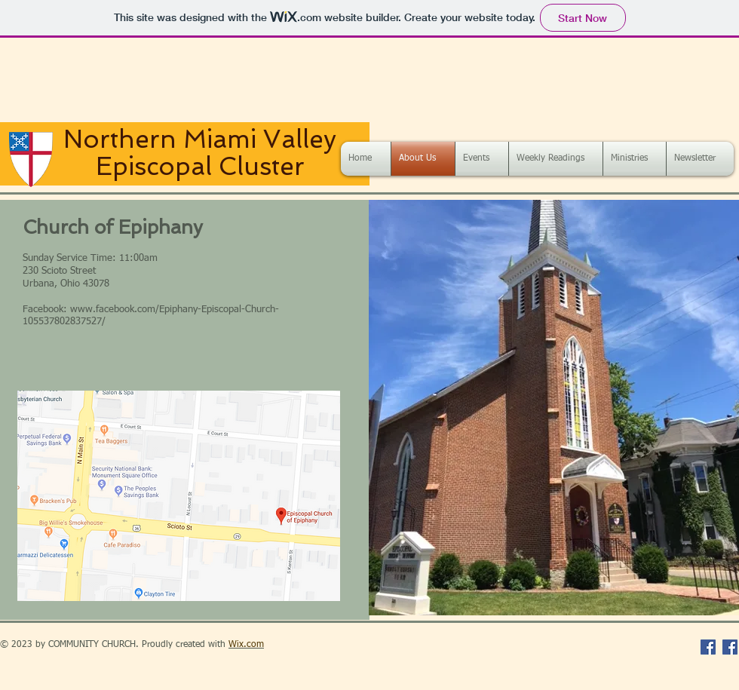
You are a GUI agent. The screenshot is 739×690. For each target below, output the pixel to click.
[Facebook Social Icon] (708, 647)
